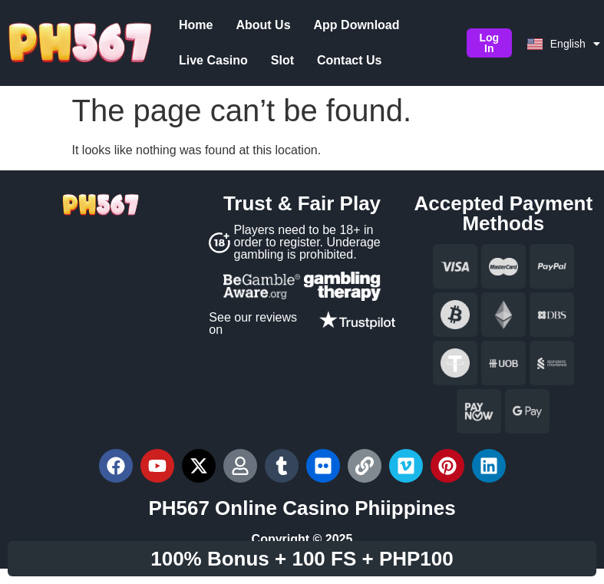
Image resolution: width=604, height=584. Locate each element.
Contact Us (248, 60)
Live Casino (447, 24)
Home (186, 24)
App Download (347, 24)
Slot (181, 60)
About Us (253, 24)
